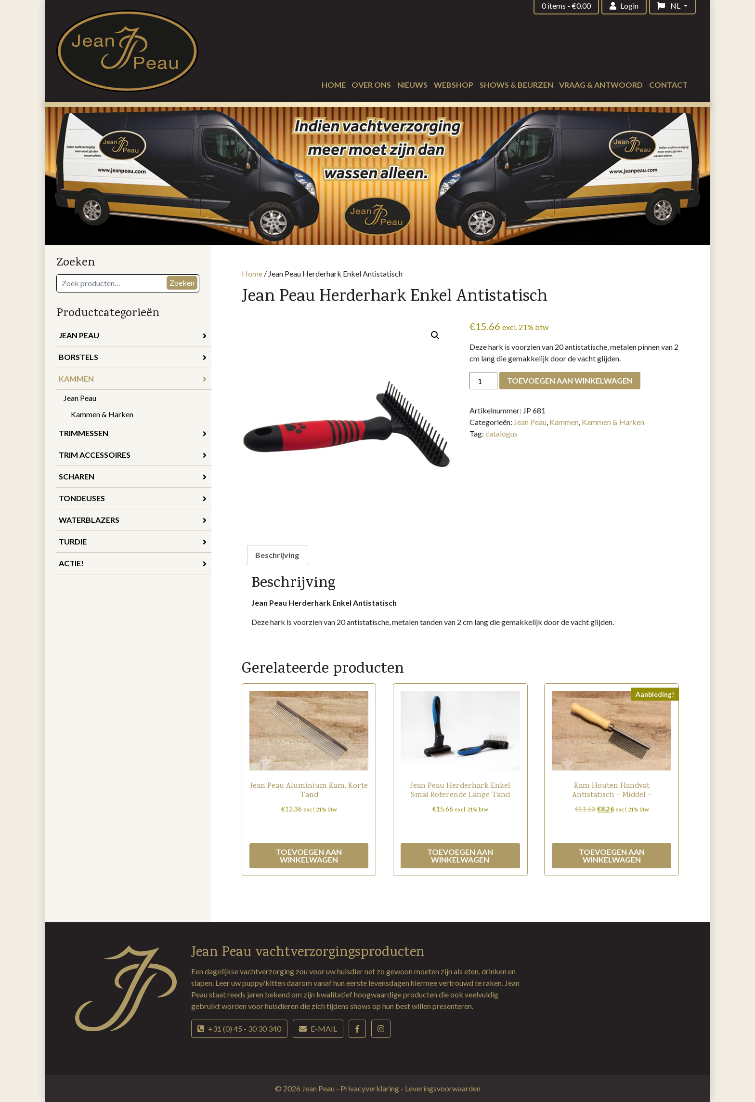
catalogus (501, 433)
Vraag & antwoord (601, 84)
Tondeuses (132, 498)
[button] (435, 335)
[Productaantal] (483, 380)
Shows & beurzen (516, 84)
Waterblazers (132, 519)
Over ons (371, 84)
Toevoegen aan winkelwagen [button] (309, 855)
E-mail (318, 1028)
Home (334, 84)
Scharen (132, 476)
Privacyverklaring (370, 1088)
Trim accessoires (132, 454)
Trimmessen (132, 433)
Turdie (132, 541)
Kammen (132, 378)
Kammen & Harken (102, 414)
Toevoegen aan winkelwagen (570, 380)
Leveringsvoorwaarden (443, 1088)
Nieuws (412, 84)
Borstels (132, 356)
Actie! (132, 563)
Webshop (453, 84)
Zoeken (182, 282)
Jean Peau (132, 335)
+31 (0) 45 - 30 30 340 (239, 1028)
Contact (668, 84)
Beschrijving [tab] (277, 554)
